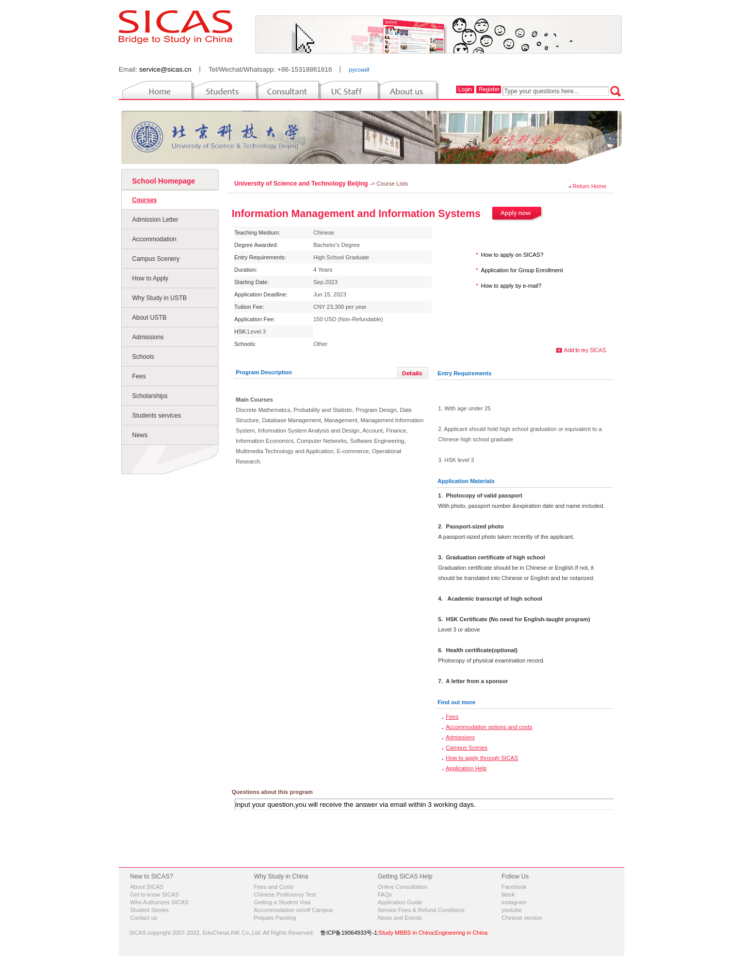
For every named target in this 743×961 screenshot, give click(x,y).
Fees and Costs (274, 887)
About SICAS (147, 887)
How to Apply (150, 278)
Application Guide (400, 902)
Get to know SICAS (154, 894)
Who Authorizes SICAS (159, 902)
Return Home (589, 186)
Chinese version (522, 918)
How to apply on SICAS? (512, 255)
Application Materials (466, 481)
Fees (139, 376)
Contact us (143, 918)
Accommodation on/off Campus (293, 910)
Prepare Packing (275, 918)
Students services (156, 415)
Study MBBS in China (406, 933)
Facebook (514, 887)
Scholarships (150, 396)
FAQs (385, 894)
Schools (143, 356)
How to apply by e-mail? (511, 286)
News (140, 435)
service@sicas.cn (165, 69)
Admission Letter (155, 219)
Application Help (466, 768)
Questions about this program (272, 792)
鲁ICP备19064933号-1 (348, 933)
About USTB (149, 317)
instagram (514, 902)
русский (359, 70)
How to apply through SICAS (482, 758)
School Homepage (163, 181)
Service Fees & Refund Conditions (421, 910)
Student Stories (149, 910)
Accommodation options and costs (489, 727)
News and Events (400, 918)
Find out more (456, 702)
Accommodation (154, 239)
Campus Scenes (467, 747)
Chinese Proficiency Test (285, 894)
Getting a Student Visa (282, 902)
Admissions (148, 337)
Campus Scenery (156, 258)
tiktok (508, 894)
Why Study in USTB (159, 298)
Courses (144, 200)
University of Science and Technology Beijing (302, 183)
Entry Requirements (465, 373)
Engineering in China (461, 933)
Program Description (264, 372)
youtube (512, 910)
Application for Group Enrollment (522, 270)
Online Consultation (402, 887)
